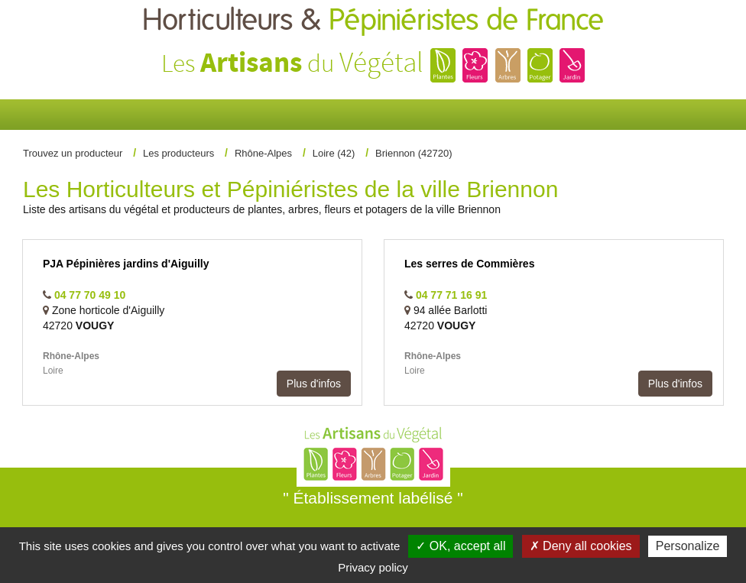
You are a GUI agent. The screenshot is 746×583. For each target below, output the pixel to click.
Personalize (688, 545)
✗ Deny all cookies (581, 545)
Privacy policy (373, 567)
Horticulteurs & (373, 21)
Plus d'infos (314, 383)
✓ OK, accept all (460, 545)
